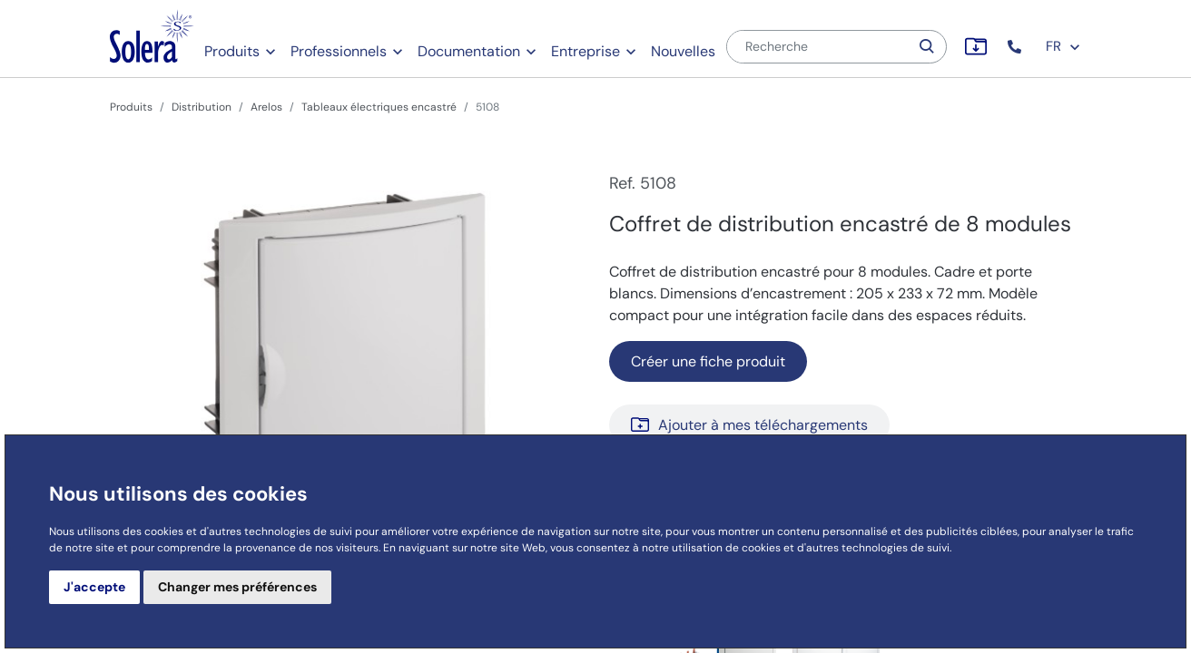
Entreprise (585, 51)
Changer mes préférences (237, 587)
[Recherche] (818, 47)
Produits (232, 51)
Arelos (266, 107)
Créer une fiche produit (708, 361)
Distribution (201, 107)
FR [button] (1063, 46)
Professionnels (338, 51)
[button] (1016, 47)
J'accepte (94, 587)
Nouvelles (683, 51)
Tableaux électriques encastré (379, 107)
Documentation (469, 51)
